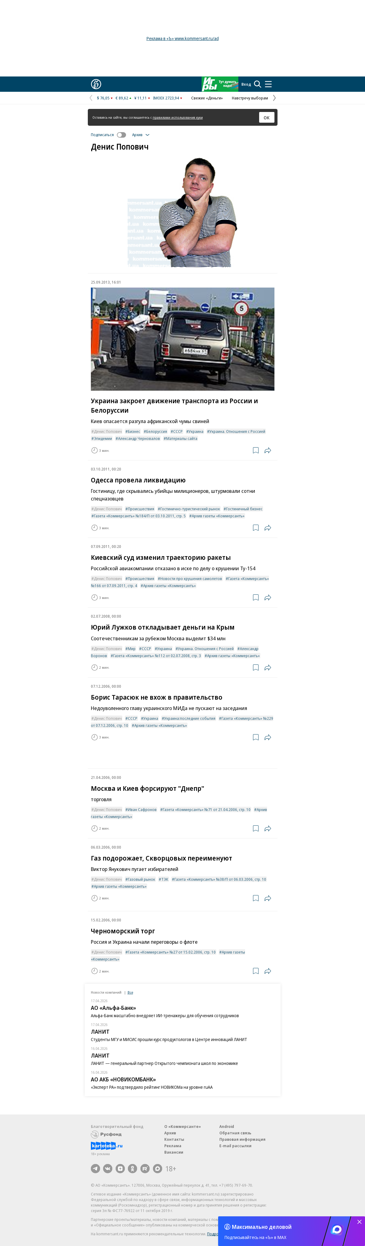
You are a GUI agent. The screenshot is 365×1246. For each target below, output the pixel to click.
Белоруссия (156, 431)
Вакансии (173, 1152)
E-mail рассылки (235, 1145)
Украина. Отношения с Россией (237, 431)
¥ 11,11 (140, 98)
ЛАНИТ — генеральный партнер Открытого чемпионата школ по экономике (164, 1063)
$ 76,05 (103, 98)
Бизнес (134, 431)
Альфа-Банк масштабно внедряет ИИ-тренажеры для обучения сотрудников (165, 1015)
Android (226, 1126)
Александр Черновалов (139, 438)
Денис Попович (108, 431)
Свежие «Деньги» (207, 98)
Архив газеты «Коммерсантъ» (218, 516)
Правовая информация (242, 1139)
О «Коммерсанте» (182, 1126)
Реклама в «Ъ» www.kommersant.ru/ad (183, 38)
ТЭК (164, 879)
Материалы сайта (181, 438)
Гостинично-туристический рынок (190, 508)
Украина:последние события (189, 718)
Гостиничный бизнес (244, 508)
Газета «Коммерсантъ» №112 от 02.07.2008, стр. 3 (157, 655)
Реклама (172, 1145)
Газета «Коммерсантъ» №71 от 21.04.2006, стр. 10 (207, 809)
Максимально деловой (262, 1226)
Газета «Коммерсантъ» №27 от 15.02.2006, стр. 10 (172, 952)
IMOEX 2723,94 (166, 98)
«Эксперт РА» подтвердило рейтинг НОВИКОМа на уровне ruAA (152, 1087)
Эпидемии (103, 438)
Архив (170, 1133)
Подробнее (217, 1234)
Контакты (174, 1139)
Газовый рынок (141, 879)
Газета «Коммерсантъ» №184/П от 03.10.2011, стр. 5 (140, 516)
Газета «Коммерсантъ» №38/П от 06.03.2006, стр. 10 (220, 879)
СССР (178, 431)
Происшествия (141, 508)
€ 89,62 (122, 98)
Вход (246, 84)
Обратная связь (235, 1133)
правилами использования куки (178, 117)
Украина (196, 431)
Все (130, 992)
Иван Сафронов (142, 809)
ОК (267, 117)
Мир (132, 648)
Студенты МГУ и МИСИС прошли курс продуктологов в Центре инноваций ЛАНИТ (169, 1039)
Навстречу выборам (250, 98)
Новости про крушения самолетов (191, 578)
